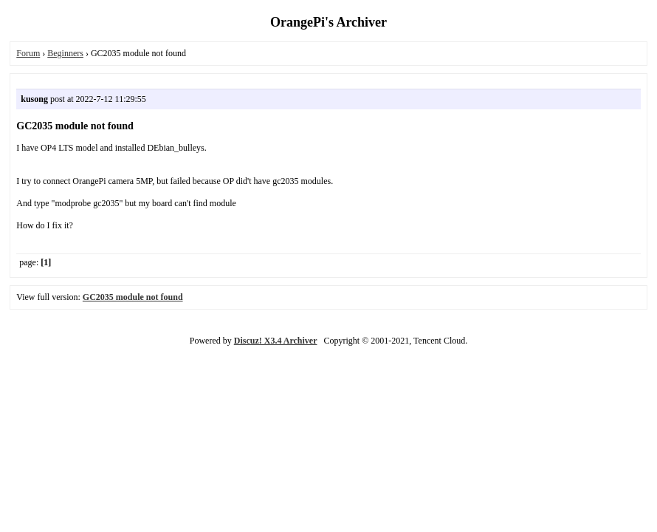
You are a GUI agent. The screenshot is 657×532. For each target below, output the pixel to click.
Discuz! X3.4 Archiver (275, 340)
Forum (28, 53)
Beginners (65, 53)
